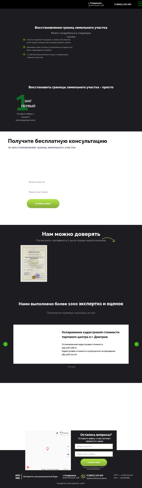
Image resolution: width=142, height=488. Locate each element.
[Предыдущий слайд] (5, 344)
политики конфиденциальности (93, 468)
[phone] (43, 192)
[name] (43, 182)
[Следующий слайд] (136, 344)
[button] (124, 5)
